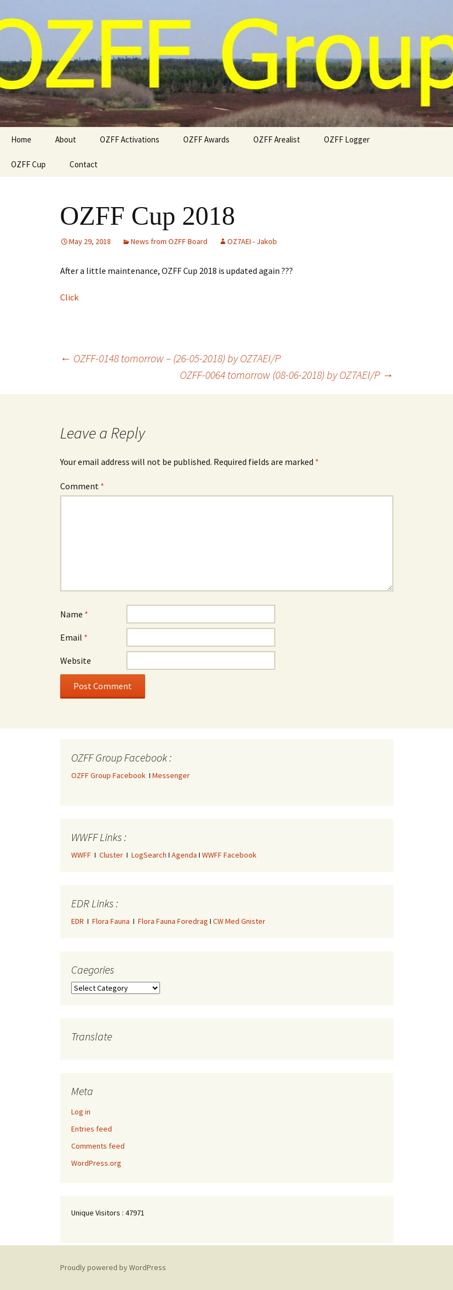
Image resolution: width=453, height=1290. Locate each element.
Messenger (171, 775)
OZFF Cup (28, 164)
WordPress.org (96, 1163)
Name (74, 614)
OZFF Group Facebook (110, 775)
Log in (80, 1112)
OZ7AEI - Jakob (252, 241)
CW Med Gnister (239, 921)
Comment (82, 485)
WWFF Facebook (229, 855)
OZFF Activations (129, 139)
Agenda (184, 855)
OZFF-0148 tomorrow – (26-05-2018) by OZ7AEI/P (170, 358)
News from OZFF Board (169, 241)
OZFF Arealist (276, 139)
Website (75, 660)
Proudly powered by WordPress (113, 1267)
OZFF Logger (347, 139)
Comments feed (98, 1146)
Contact (84, 164)
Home (21, 139)
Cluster (111, 855)
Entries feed (91, 1129)
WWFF (81, 855)
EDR (77, 921)
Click (69, 297)
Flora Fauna (111, 921)
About (65, 139)
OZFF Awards (206, 139)
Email (74, 637)
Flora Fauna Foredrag (173, 921)
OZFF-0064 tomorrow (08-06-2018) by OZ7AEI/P (286, 375)
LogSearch (149, 855)
